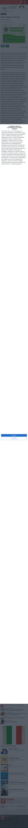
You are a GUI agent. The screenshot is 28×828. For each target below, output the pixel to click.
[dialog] (14, 414)
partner (12, 131)
